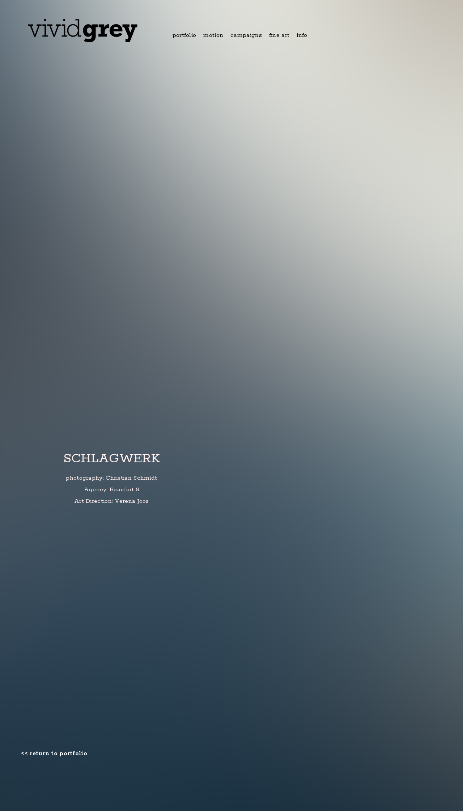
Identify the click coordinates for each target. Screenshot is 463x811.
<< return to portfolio (54, 753)
